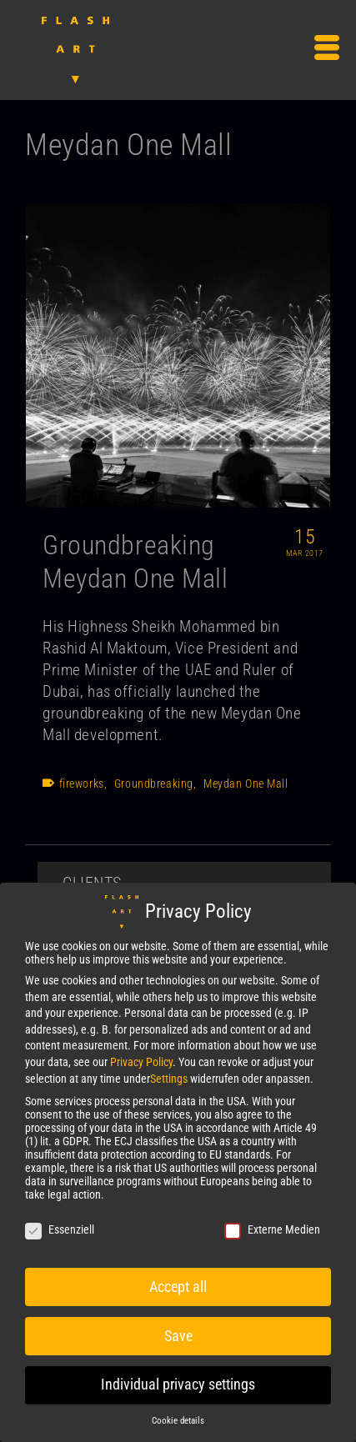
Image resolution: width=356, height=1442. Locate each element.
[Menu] (327, 50)
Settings (169, 1078)
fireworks (81, 783)
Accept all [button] (178, 1287)
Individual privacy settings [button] (178, 1384)
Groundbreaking (153, 783)
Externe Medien (272, 1229)
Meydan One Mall (245, 783)
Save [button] (178, 1336)
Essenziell (59, 1229)
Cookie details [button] (178, 1420)
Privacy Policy (141, 1062)
